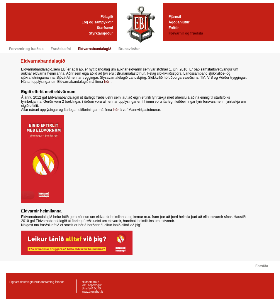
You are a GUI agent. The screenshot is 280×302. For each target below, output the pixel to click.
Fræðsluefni (61, 49)
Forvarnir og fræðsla (186, 33)
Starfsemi (105, 28)
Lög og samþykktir (97, 22)
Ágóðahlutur (179, 22)
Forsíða (261, 266)
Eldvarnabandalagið (94, 49)
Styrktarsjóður (101, 33)
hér (107, 82)
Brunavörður (129, 49)
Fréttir (174, 28)
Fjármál (175, 17)
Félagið (107, 17)
